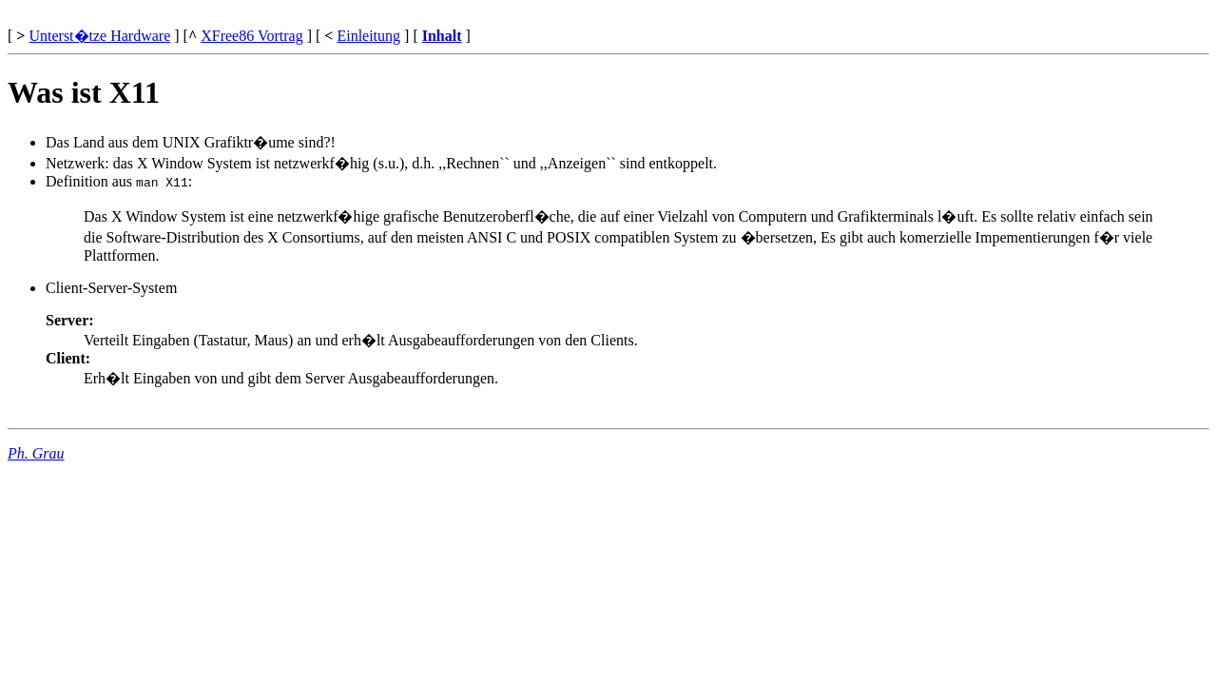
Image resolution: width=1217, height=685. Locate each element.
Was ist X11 (84, 92)
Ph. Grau (36, 453)
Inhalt (442, 36)
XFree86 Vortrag (251, 36)
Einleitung (368, 36)
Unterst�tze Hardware (99, 36)
